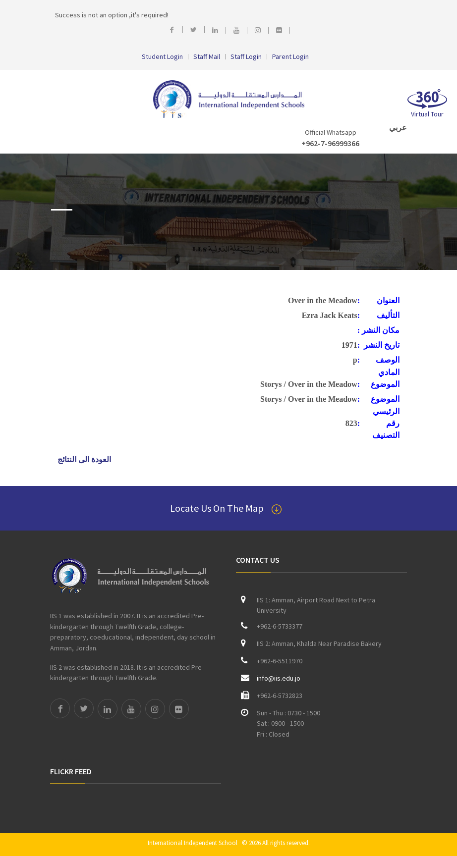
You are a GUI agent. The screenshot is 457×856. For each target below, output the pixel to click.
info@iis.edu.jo (278, 678)
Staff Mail (206, 56)
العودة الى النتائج (84, 459)
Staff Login (246, 56)
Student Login (162, 56)
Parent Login (290, 56)
